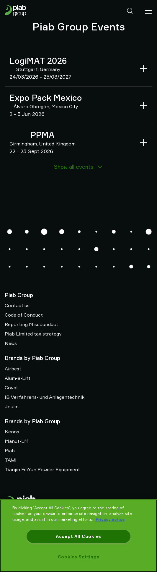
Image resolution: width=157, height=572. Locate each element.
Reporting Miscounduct (31, 324)
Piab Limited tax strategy (33, 334)
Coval (11, 387)
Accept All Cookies (78, 536)
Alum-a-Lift (17, 378)
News (11, 343)
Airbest (13, 369)
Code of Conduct (24, 315)
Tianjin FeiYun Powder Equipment (42, 469)
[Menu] (149, 11)
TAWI (11, 460)
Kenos (12, 432)
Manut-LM (17, 441)
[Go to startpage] (15, 10)
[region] (78, 535)
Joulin (12, 406)
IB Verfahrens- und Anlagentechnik (44, 397)
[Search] (130, 11)
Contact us (17, 305)
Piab (10, 450)
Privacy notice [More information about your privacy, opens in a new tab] (110, 519)
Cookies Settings (78, 556)
